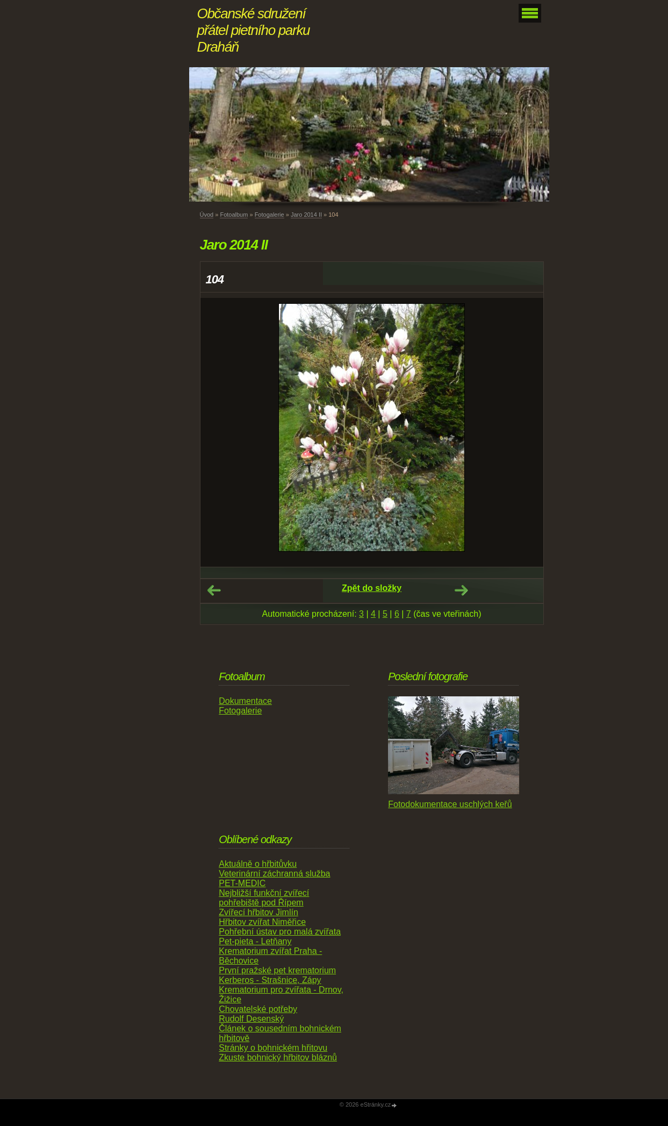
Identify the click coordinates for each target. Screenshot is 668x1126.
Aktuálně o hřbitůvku (258, 863)
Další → (461, 590)
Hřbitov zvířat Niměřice (262, 922)
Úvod (207, 214)
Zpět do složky (371, 588)
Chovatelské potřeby (258, 1009)
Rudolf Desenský (251, 1018)
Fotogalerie (269, 214)
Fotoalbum (234, 214)
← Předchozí (214, 590)
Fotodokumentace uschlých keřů (450, 804)
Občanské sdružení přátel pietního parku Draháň (253, 30)
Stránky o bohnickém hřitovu (273, 1047)
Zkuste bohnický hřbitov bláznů (278, 1057)
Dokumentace (245, 700)
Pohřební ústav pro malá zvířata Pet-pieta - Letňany (280, 936)
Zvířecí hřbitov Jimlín (258, 912)
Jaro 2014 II (306, 214)
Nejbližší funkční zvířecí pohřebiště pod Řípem (264, 897)
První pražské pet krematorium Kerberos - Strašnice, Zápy (277, 975)
